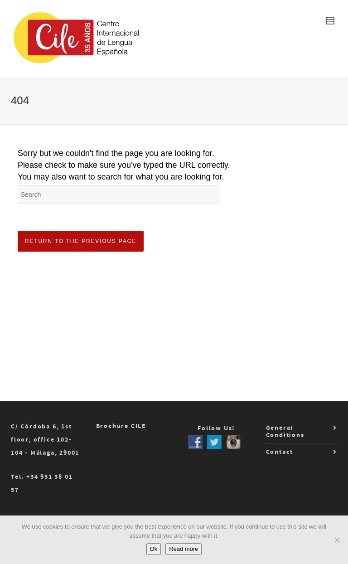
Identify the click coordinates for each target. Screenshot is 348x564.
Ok (154, 548)
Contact (280, 452)
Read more (183, 548)
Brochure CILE (121, 426)
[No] (336, 540)
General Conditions (285, 431)
